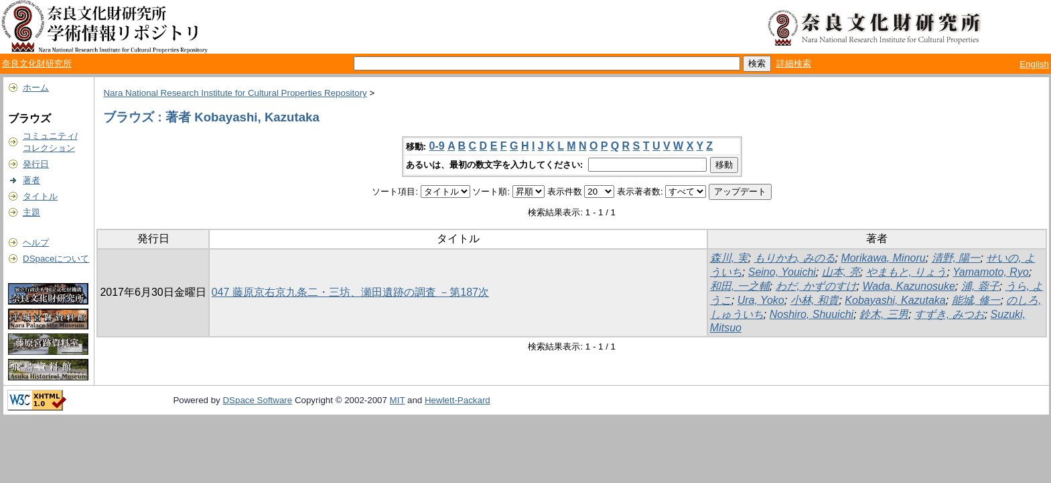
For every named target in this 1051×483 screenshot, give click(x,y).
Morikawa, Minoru (883, 258)
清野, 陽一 (956, 258)
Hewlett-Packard (457, 400)
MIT (397, 400)
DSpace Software (257, 400)
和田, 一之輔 (740, 286)
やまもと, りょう (906, 272)
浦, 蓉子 (980, 286)
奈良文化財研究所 (37, 63)
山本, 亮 (841, 272)
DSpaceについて (56, 259)
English (1034, 64)
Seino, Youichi (782, 272)
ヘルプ (36, 242)
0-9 (437, 146)
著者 (31, 180)
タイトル (40, 196)
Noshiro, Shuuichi (811, 314)
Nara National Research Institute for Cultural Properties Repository (234, 93)
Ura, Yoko (761, 300)
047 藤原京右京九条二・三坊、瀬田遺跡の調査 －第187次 (350, 292)
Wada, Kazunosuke (908, 286)
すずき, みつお (949, 314)
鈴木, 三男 (883, 314)
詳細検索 (793, 63)
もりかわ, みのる (794, 258)
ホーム (36, 88)
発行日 (36, 164)
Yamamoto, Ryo (991, 272)
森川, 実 (729, 258)
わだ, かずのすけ (816, 286)
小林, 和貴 (814, 300)
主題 (31, 212)
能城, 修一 (976, 300)
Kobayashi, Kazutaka (895, 300)
